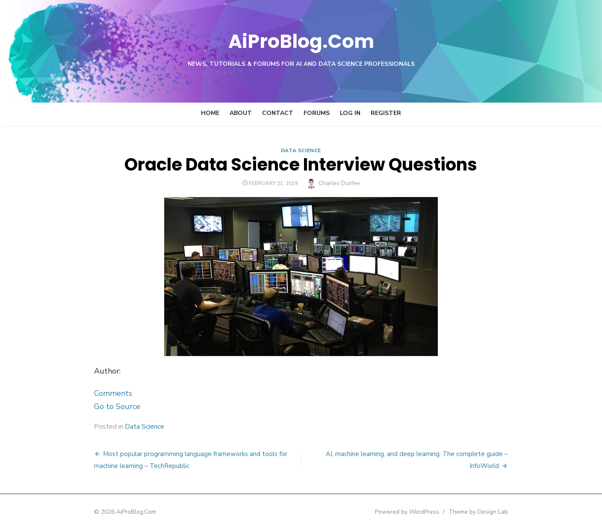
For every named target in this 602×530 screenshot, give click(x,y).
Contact (277, 113)
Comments (110, 393)
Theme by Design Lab (481, 512)
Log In (350, 113)
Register (386, 113)
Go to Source (114, 406)
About (241, 113)
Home (210, 113)
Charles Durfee (339, 183)
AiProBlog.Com (301, 40)
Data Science (301, 150)
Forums (317, 113)
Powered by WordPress (410, 512)
